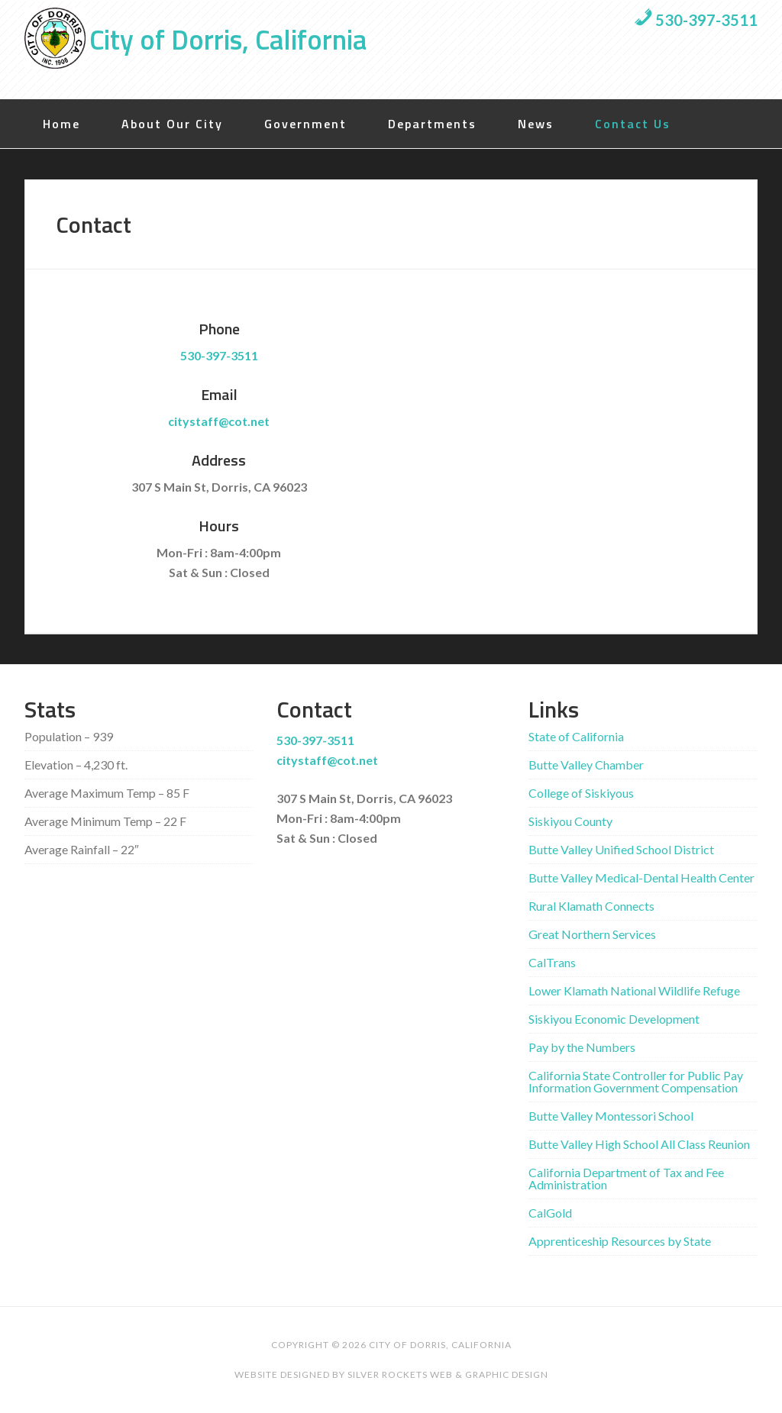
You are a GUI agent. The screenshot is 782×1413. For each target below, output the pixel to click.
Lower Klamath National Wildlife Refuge (634, 990)
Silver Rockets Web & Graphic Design (447, 1374)
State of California (576, 736)
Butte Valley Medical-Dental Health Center (641, 877)
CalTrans (552, 962)
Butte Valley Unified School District (621, 849)
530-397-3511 (696, 20)
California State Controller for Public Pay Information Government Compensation (635, 1081)
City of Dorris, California (228, 39)
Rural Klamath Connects (591, 905)
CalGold (550, 1212)
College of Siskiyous (581, 793)
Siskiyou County (570, 821)
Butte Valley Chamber (586, 764)
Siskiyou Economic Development (614, 1018)
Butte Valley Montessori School (610, 1115)
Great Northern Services (592, 934)
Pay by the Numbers (581, 1047)
